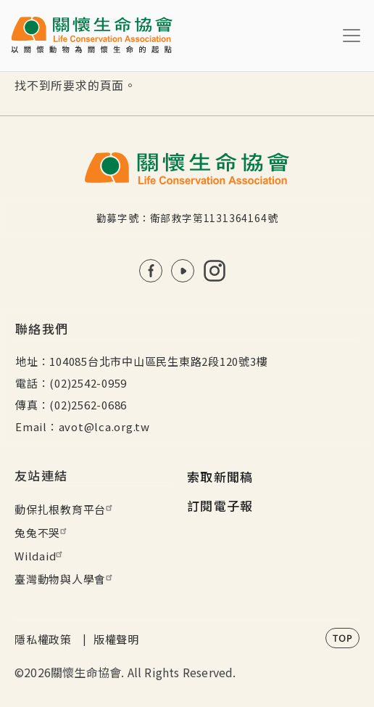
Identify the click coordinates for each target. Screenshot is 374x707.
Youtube (182, 270)
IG (214, 270)
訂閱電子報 (220, 505)
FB (150, 270)
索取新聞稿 (220, 476)
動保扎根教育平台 (65, 509)
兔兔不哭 (42, 532)
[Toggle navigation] (351, 35)
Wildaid (40, 555)
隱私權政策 (43, 639)
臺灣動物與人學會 (65, 579)
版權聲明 (116, 639)
